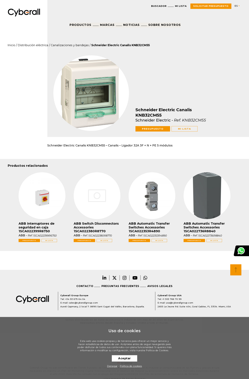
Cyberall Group (24, 12)
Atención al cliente (241, 250)
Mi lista (181, 6)
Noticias (131, 25)
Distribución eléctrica (33, 45)
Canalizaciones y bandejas (70, 45)
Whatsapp (145, 277)
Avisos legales (160, 286)
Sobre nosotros (164, 25)
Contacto (84, 286)
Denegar (112, 366)
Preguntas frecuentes (120, 286)
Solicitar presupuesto (211, 6)
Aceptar (124, 358)
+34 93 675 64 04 (75, 299)
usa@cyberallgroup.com (179, 302)
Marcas (107, 25)
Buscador (159, 6)
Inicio (11, 45)
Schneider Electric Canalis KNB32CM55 (120, 45)
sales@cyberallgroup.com (83, 302)
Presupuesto (153, 128)
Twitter (114, 277)
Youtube (135, 277)
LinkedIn (104, 277)
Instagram (125, 277)
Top (235, 269)
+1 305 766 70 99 (172, 299)
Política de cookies (131, 366)
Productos (80, 25)
